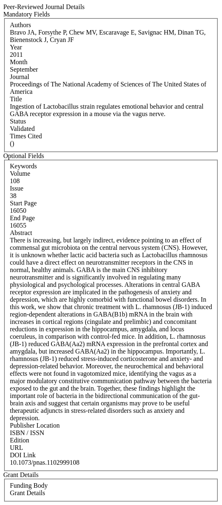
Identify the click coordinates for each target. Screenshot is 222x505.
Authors (20, 24)
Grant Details (27, 492)
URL (16, 447)
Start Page (23, 203)
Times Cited (26, 136)
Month (19, 61)
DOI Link (23, 454)
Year (16, 47)
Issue (16, 188)
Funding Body (29, 485)
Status (18, 121)
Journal (19, 76)
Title (16, 98)
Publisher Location (35, 425)
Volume (20, 173)
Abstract (21, 232)
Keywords (23, 166)
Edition (19, 440)
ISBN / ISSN (27, 432)
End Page (22, 217)
